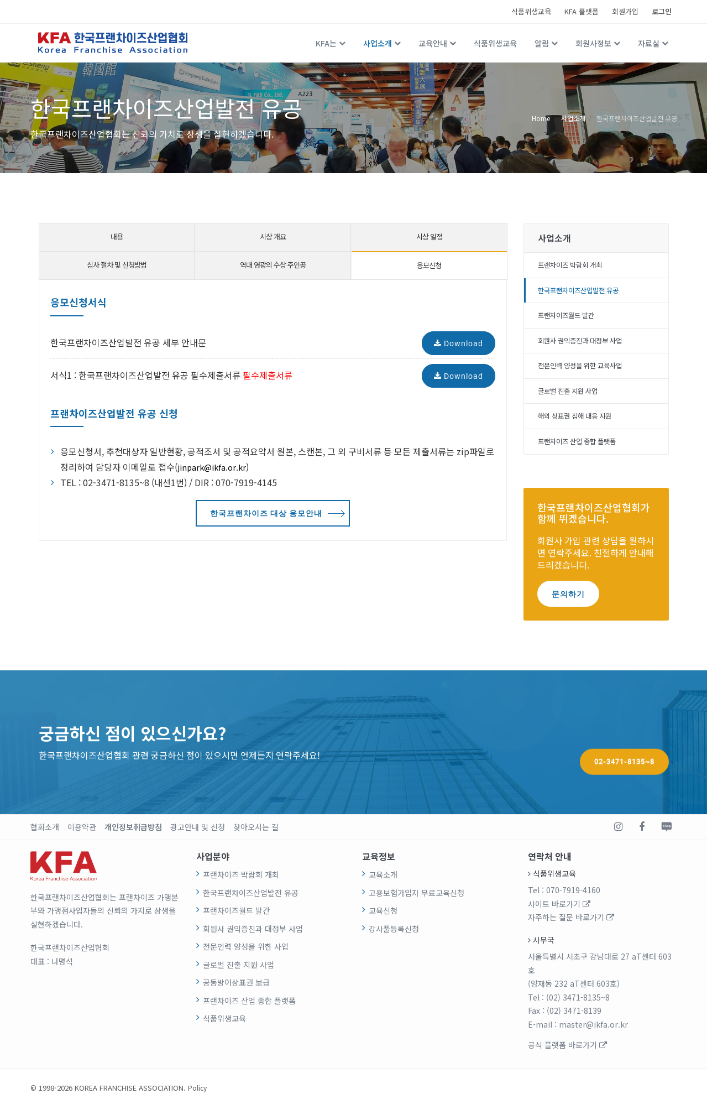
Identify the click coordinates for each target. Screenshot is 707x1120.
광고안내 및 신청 (197, 840)
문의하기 (568, 606)
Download (458, 343)
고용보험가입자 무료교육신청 (416, 905)
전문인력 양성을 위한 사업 (246, 959)
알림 (542, 43)
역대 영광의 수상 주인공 (273, 264)
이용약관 (81, 840)
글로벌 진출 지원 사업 (573, 400)
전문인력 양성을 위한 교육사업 (588, 373)
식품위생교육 (531, 11)
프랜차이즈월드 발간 (571, 319)
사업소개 (377, 43)
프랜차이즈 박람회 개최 (576, 266)
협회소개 (44, 840)
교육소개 (383, 887)
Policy (198, 1101)
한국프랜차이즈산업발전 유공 (636, 117)
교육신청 (383, 923)
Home (541, 117)
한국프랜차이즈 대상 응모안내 (266, 513)
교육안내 (432, 43)
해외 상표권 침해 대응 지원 (582, 427)
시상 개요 (273, 236)
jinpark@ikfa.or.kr (214, 466)
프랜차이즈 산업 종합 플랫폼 (584, 454)
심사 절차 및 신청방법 (116, 264)
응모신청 (429, 265)
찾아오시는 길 (256, 840)
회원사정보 (593, 43)
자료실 (648, 43)
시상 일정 (429, 236)
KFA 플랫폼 (581, 11)
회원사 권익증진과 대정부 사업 (588, 346)
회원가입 (625, 11)
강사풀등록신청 (394, 941)
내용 (117, 236)
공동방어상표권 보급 (236, 995)
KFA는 (326, 43)
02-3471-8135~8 (624, 755)
